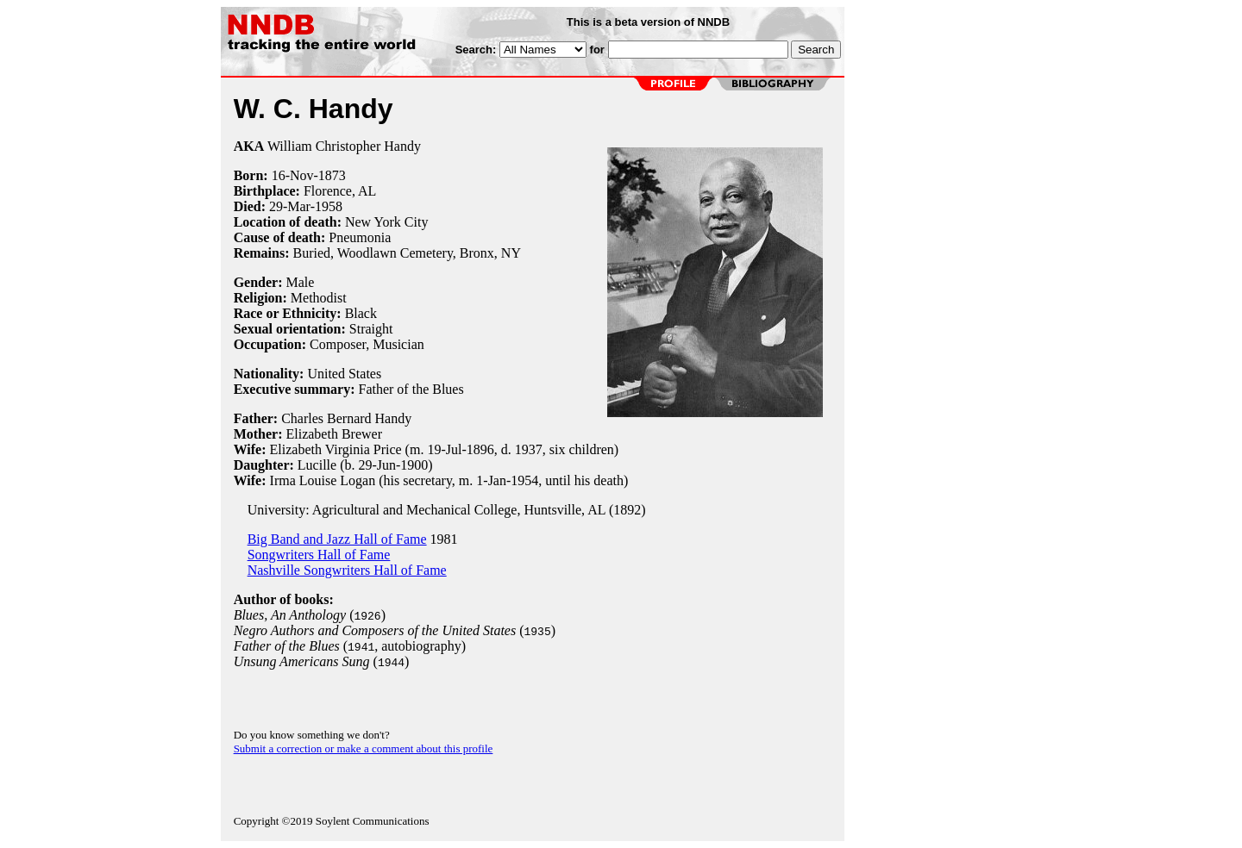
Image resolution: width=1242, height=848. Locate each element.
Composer (338, 344)
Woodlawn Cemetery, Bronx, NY (429, 253)
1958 (328, 206)
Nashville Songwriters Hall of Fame (347, 570)
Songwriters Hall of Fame (319, 554)
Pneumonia (360, 237)
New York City (386, 222)
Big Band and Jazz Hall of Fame (337, 539)
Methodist (319, 297)
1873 (332, 175)
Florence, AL (340, 191)
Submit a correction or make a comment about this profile (363, 748)
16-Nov (293, 175)
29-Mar (289, 206)
